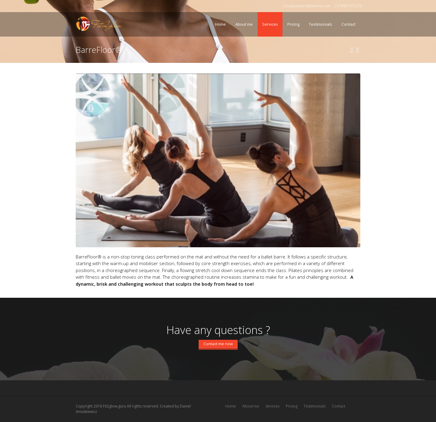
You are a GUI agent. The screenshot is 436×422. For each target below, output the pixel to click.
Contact (348, 24)
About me (244, 24)
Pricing (293, 24)
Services (268, 20)
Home (220, 24)
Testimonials (319, 20)
